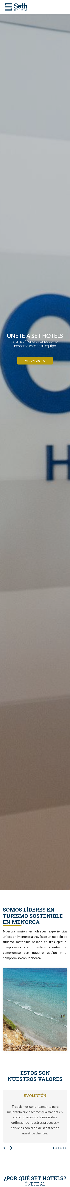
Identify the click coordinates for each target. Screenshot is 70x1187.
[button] (4, 1148)
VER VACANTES (35, 360)
